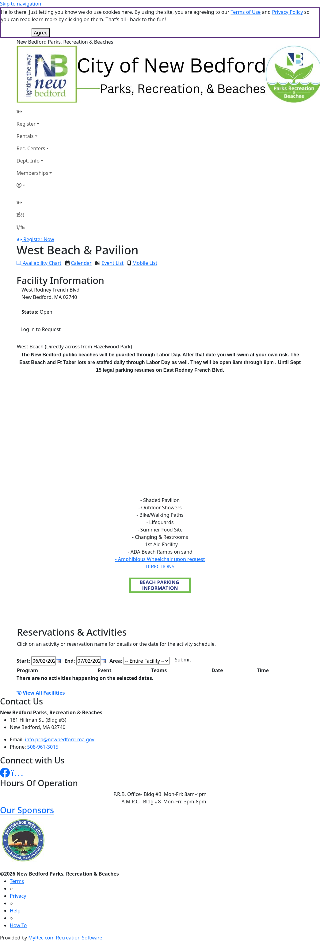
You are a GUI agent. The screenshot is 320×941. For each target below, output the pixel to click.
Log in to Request (41, 329)
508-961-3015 (43, 746)
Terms (17, 881)
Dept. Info (28, 160)
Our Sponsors (27, 810)
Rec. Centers (31, 148)
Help (15, 910)
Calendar (81, 263)
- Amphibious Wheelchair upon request (160, 559)
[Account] (34, 185)
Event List (112, 263)
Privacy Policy (287, 12)
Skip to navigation (20, 3)
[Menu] (21, 227)
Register (26, 123)
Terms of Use (245, 12)
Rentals (25, 136)
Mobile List (144, 263)
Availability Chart (39, 263)
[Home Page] (34, 111)
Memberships (32, 173)
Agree (41, 32)
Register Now (38, 239)
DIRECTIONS (160, 566)
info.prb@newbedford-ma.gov (59, 739)
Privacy (18, 895)
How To (18, 925)
